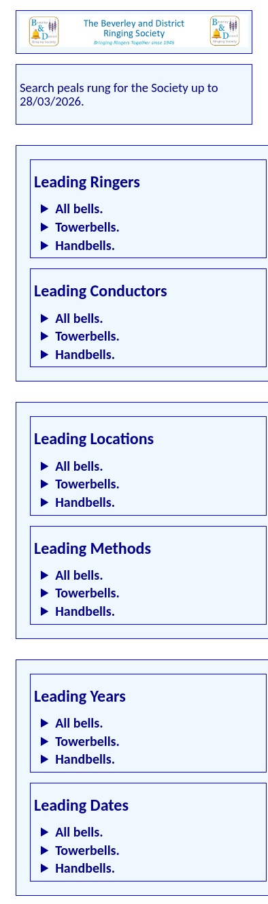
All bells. (79, 208)
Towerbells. (87, 227)
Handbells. (85, 245)
